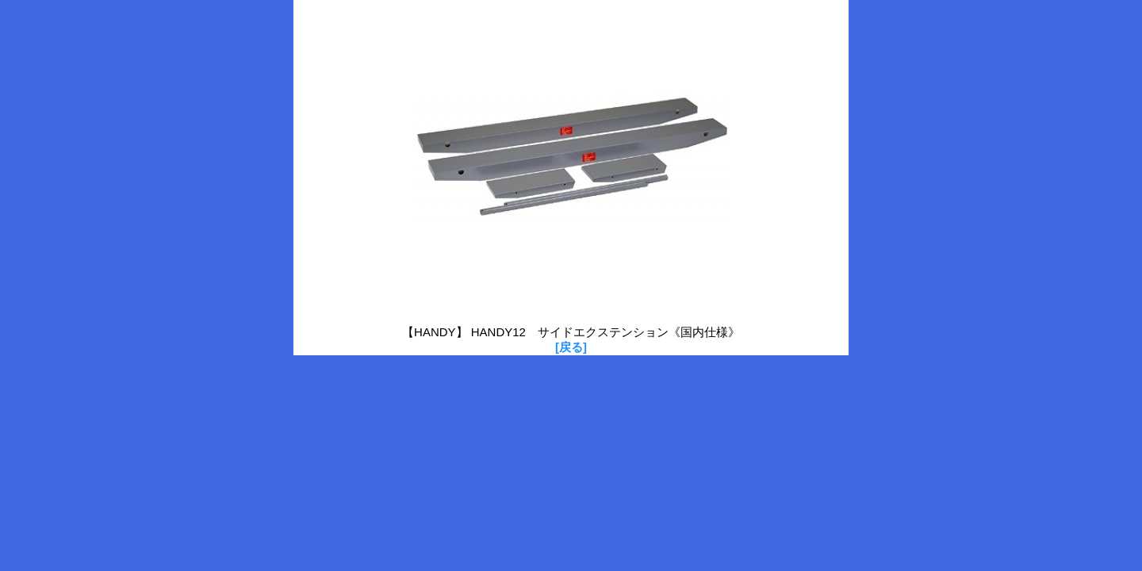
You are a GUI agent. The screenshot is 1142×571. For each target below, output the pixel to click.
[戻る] (571, 347)
